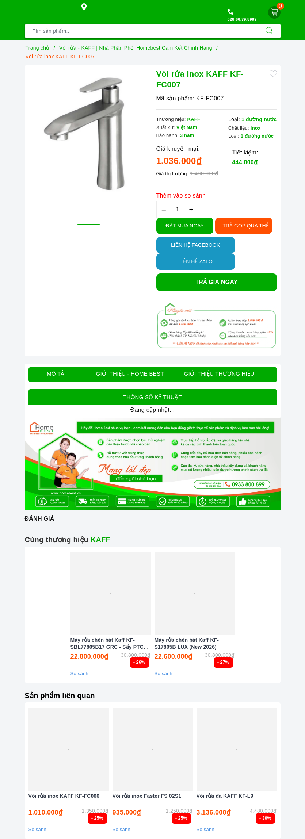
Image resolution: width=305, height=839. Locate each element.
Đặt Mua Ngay (185, 226)
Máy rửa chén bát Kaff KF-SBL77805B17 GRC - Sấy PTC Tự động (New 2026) (107, 643)
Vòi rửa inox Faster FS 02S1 (147, 796)
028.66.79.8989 (242, 19)
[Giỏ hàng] (274, 12)
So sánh (79, 673)
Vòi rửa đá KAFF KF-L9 (225, 796)
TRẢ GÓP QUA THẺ (246, 226)
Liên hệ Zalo (195, 261)
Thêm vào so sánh (181, 195)
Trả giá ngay (216, 282)
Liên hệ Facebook (195, 245)
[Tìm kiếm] (269, 31)
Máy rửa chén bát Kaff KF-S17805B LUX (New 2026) (187, 643)
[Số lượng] (177, 209)
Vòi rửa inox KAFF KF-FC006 (64, 796)
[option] (88, 131)
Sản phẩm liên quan (60, 695)
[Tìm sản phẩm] (141, 31)
